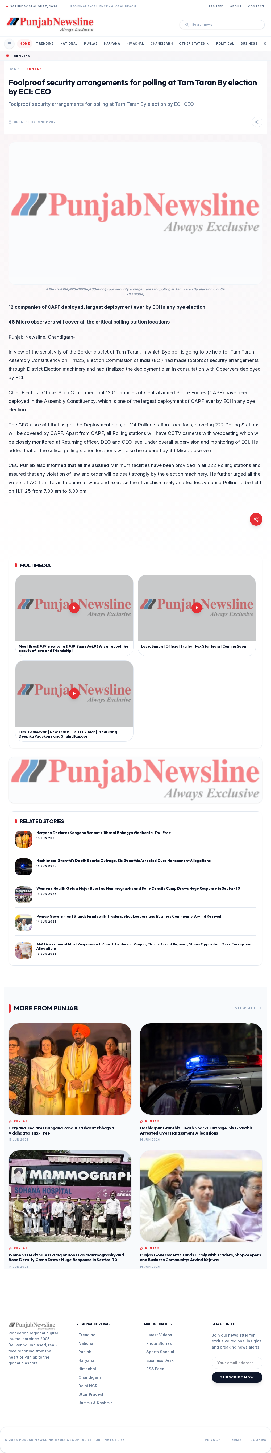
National (69, 43)
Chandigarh (162, 43)
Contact (256, 6)
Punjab (91, 43)
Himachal (135, 43)
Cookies (258, 1440)
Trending (45, 43)
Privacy (212, 1440)
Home (25, 43)
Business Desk (160, 1360)
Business (249, 43)
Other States (194, 43)
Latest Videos (159, 1335)
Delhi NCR (87, 1386)
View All (248, 1008)
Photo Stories (159, 1343)
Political (225, 43)
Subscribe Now (237, 1377)
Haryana (112, 43)
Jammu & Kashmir (95, 1402)
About (236, 6)
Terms (235, 1440)
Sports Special (160, 1352)
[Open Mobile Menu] (9, 44)
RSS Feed (216, 6)
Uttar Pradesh (91, 1394)
